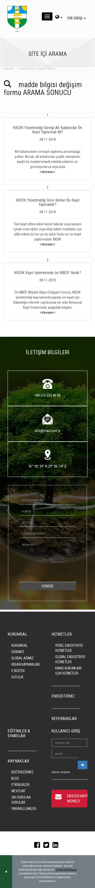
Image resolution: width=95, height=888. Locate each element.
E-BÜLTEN (18, 671)
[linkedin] (56, 846)
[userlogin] (82, 765)
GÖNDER (47, 586)
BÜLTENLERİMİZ (22, 772)
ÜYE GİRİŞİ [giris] (77, 18)
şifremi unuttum (60, 772)
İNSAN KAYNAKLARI (25, 664)
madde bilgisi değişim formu (37, 68)
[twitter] (47, 846)
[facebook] (38, 846)
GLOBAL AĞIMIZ (22, 658)
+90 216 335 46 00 (47, 395)
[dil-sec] (59, 17)
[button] (47, 146)
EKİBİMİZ (17, 652)
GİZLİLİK (17, 677)
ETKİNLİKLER (20, 785)
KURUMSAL (19, 645)
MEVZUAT (18, 791)
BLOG (15, 778)
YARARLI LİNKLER (23, 809)
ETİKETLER (9, 68)
